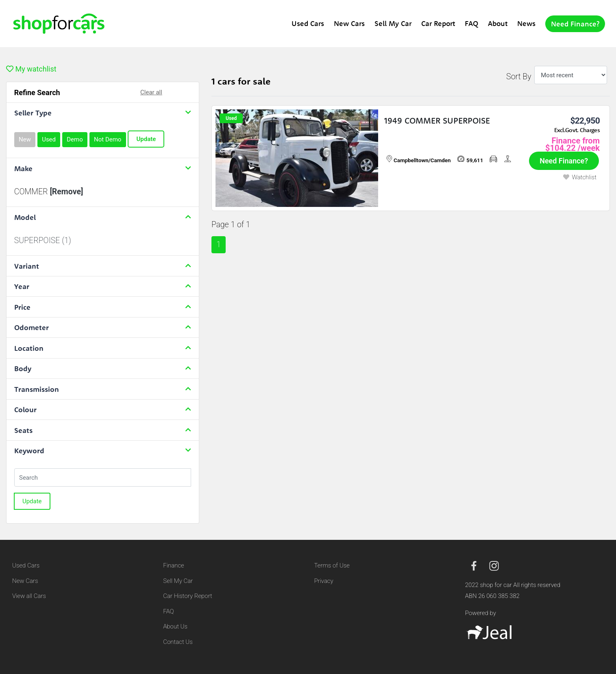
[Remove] (66, 191)
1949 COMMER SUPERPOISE (437, 120)
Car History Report (187, 596)
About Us (175, 626)
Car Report (438, 23)
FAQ (471, 23)
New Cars (349, 23)
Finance (173, 565)
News (526, 23)
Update (146, 139)
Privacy (323, 581)
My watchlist (31, 69)
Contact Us (178, 642)
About (497, 23)
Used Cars (308, 23)
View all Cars (29, 596)
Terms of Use (332, 565)
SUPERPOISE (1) (42, 240)
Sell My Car (392, 23)
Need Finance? (575, 23)
